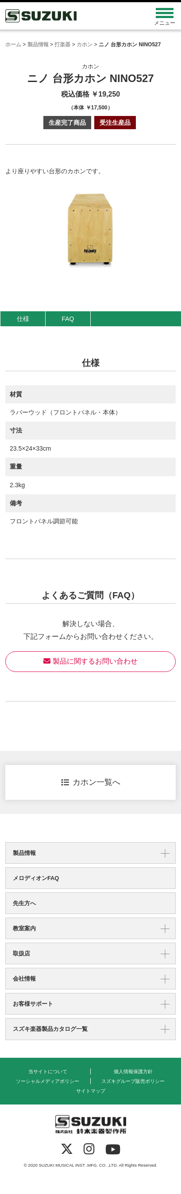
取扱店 (21, 953)
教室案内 (24, 928)
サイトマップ (90, 1090)
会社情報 (24, 978)
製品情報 (24, 853)
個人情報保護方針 (133, 1071)
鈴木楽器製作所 (69, 15)
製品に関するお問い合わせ (90, 661)
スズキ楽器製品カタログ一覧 (50, 1029)
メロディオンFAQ (36, 878)
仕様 (23, 318)
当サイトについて (47, 1071)
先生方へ (24, 903)
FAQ (68, 318)
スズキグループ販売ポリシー (133, 1081)
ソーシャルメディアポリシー (47, 1081)
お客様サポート (33, 1003)
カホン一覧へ (90, 782)
